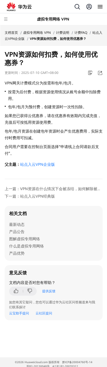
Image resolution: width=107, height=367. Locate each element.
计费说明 (62, 33)
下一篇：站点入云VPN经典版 (30, 196)
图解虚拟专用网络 (24, 239)
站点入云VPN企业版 (37, 164)
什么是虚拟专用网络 (26, 246)
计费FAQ (80, 33)
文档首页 (11, 33)
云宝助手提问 (19, 313)
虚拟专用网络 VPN (37, 33)
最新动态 (17, 224)
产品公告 (17, 231)
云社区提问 (44, 313)
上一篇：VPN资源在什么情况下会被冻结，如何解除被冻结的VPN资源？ (54, 189)
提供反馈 (48, 291)
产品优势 (17, 253)
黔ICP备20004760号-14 (77, 362)
